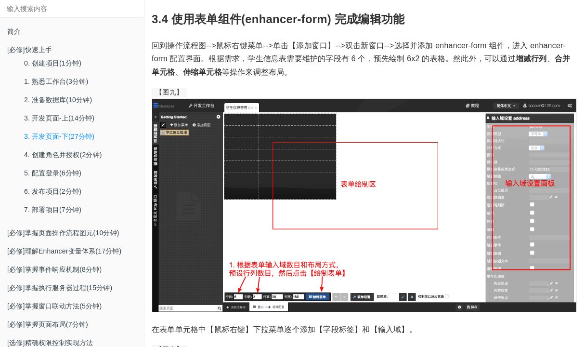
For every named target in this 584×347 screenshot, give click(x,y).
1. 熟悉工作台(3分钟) (56, 81)
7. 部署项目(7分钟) (52, 210)
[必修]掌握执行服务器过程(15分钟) (59, 288)
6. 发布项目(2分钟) (52, 191)
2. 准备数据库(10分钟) (58, 100)
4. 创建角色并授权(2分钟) (63, 155)
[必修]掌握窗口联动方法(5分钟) (54, 306)
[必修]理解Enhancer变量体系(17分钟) (64, 251)
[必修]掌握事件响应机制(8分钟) (54, 269)
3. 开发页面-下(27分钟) (59, 136)
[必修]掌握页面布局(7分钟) (47, 324)
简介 (14, 31)
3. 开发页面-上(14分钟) (59, 118)
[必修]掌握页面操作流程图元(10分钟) (63, 233)
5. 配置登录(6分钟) (52, 173)
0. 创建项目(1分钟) (52, 63)
